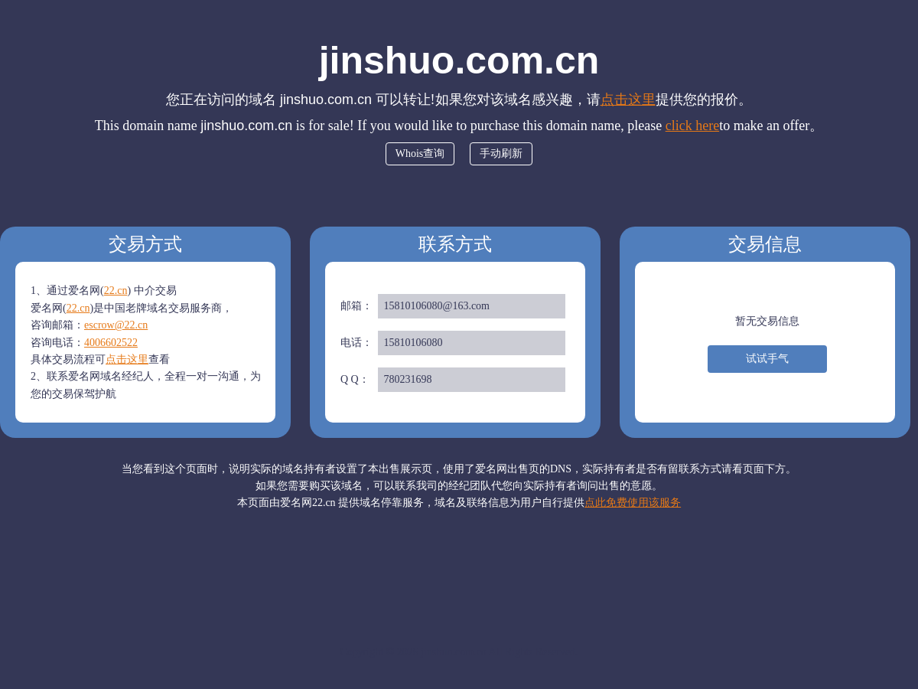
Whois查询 (420, 153)
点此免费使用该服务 (632, 502)
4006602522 (111, 342)
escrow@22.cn (116, 325)
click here (692, 125)
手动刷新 (501, 153)
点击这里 (628, 99)
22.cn (116, 290)
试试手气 (767, 358)
